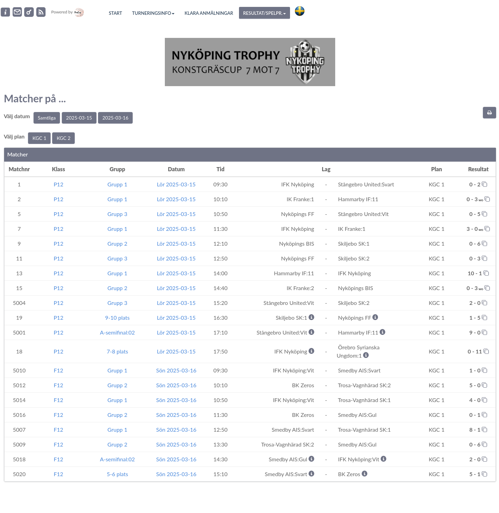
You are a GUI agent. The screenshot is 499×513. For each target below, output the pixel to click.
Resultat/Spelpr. (264, 13)
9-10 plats (117, 317)
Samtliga (47, 118)
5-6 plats (117, 474)
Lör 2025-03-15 (176, 184)
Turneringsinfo (153, 13)
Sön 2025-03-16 (176, 370)
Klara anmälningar (208, 13)
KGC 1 (39, 138)
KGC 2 (63, 138)
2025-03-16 (115, 118)
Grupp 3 (118, 214)
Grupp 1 (118, 184)
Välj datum (17, 116)
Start (115, 13)
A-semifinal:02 (117, 332)
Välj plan (14, 136)
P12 (58, 184)
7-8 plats (117, 351)
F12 (58, 370)
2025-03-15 (79, 118)
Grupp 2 (118, 243)
